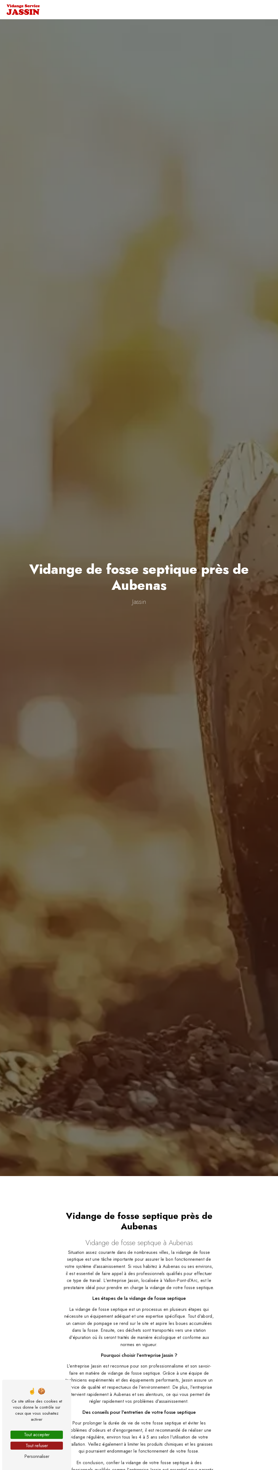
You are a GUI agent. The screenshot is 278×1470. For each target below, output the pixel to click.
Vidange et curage (119, 9)
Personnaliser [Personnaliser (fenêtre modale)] (36, 1456)
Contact (250, 9)
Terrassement (168, 9)
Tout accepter (37, 1434)
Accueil (81, 9)
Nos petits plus (213, 9)
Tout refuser (37, 1445)
